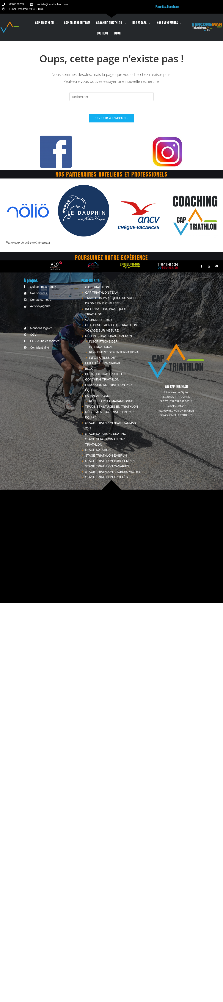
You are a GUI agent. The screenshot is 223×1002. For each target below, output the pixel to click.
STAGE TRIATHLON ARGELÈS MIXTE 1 (112, 472)
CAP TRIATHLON (46, 23)
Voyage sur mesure (102, 331)
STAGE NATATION (98, 450)
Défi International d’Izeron (108, 336)
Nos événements (169, 23)
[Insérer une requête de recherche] (111, 96)
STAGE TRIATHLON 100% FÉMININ (110, 461)
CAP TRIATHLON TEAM (77, 23)
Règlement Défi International (114, 352)
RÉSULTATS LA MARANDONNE (111, 401)
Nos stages (141, 23)
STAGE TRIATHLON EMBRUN (106, 456)
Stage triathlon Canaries (107, 466)
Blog (117, 33)
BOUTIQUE (102, 33)
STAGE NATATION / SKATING (105, 434)
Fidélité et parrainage (104, 363)
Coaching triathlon (111, 23)
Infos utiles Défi (103, 358)
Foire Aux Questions (167, 7)
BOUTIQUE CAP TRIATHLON (105, 374)
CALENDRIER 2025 (98, 320)
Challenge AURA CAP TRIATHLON (111, 325)
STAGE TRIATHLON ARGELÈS (106, 477)
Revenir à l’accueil (111, 118)
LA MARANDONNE (98, 396)
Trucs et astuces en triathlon (111, 407)
